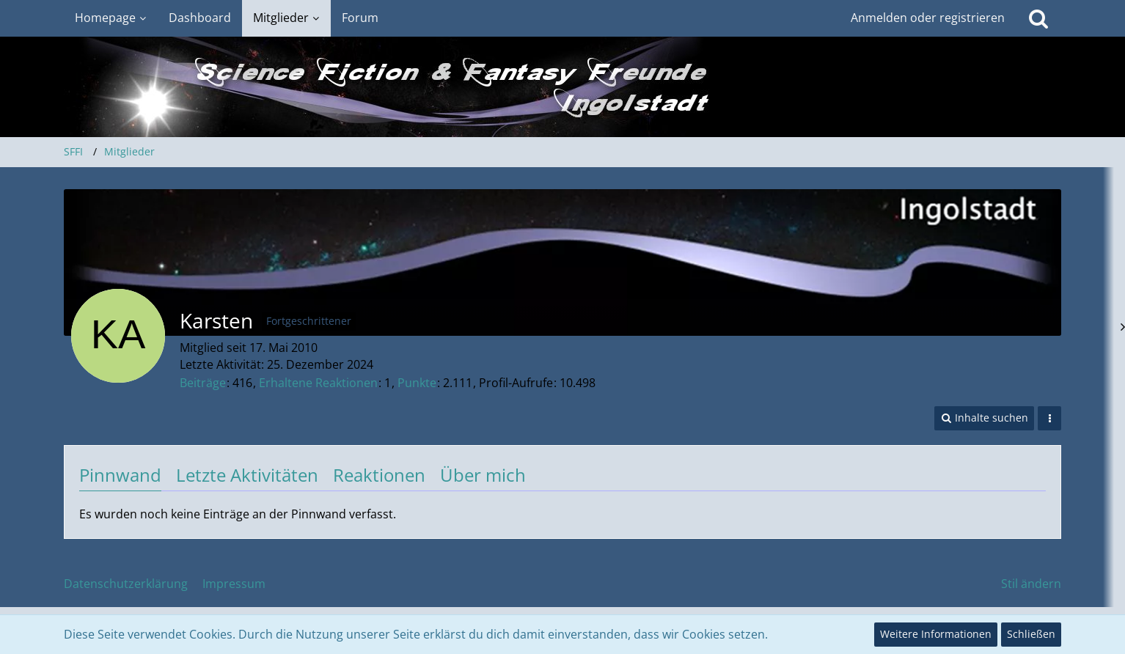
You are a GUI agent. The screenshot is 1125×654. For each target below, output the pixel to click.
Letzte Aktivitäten (247, 475)
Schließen (1031, 634)
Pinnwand (120, 475)
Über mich (483, 475)
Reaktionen (379, 475)
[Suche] (1038, 18)
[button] (984, 418)
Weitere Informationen (936, 634)
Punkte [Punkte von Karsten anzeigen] (416, 383)
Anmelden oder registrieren (928, 18)
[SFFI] (562, 87)
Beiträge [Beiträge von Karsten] (203, 383)
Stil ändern (1031, 584)
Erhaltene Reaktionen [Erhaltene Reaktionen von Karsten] (318, 383)
